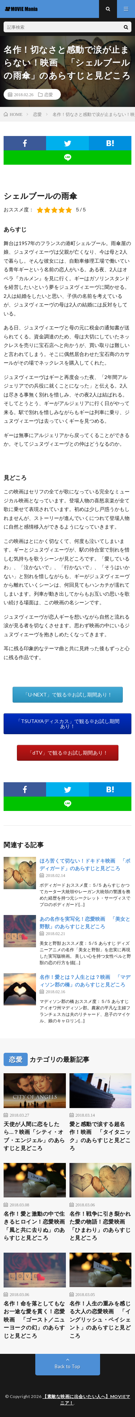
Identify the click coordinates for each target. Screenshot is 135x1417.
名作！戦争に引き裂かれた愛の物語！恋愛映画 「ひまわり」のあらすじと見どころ (100, 1225)
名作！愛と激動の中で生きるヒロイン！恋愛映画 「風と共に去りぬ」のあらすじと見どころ (35, 1225)
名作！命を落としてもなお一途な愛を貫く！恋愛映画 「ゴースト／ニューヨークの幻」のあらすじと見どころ (34, 1319)
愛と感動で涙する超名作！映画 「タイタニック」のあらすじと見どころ (100, 1136)
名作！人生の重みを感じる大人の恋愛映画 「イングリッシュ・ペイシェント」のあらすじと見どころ (100, 1319)
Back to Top (67, 1366)
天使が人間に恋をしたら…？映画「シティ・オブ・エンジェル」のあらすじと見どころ (34, 1136)
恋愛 (48, 94)
